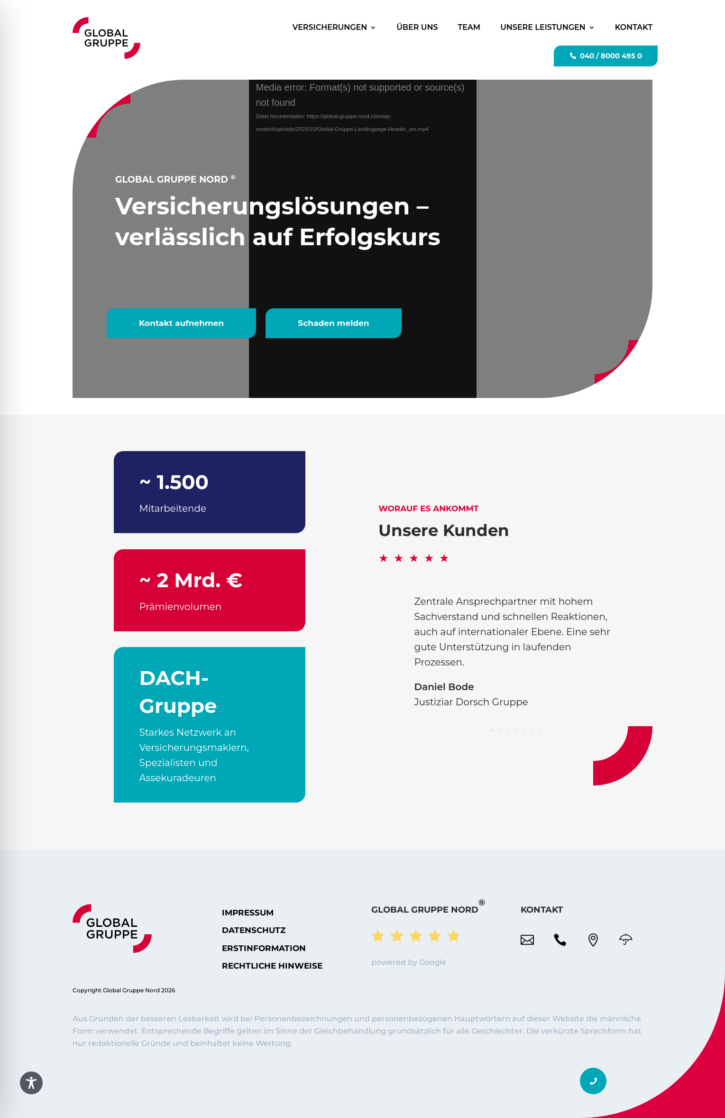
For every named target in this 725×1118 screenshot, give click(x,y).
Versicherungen (330, 27)
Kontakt (633, 27)
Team (469, 27)
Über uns (417, 27)
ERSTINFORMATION (264, 948)
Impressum (248, 912)
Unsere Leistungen (543, 27)
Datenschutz (253, 930)
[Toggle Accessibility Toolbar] (31, 1083)
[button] (593, 1081)
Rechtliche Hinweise (272, 965)
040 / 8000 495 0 (611, 55)
